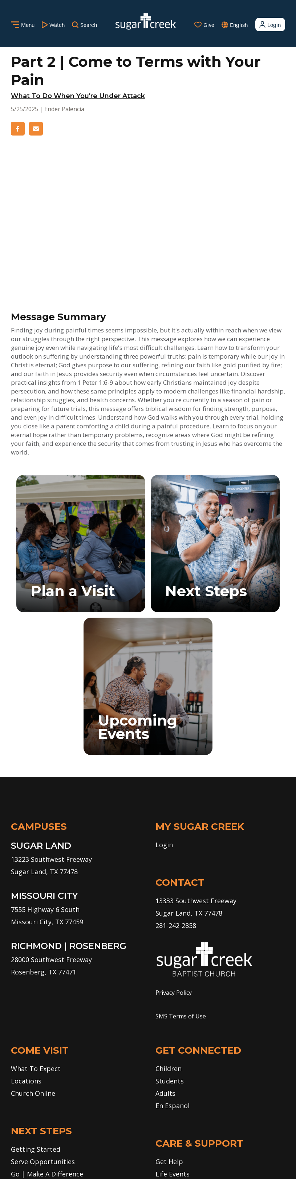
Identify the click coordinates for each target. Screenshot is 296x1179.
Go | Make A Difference (47, 1039)
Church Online (33, 958)
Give (204, 24)
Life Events (172, 1039)
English (239, 24)
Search (84, 24)
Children (168, 933)
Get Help (169, 1026)
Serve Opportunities (43, 1026)
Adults (165, 958)
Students (169, 946)
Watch (53, 24)
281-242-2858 (175, 790)
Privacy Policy (173, 858)
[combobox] (246, 24)
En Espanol (172, 970)
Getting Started (35, 1014)
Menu (23, 24)
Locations (26, 946)
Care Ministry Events (187, 1051)
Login (269, 24)
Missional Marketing (174, 1163)
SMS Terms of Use (180, 881)
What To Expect (36, 933)
